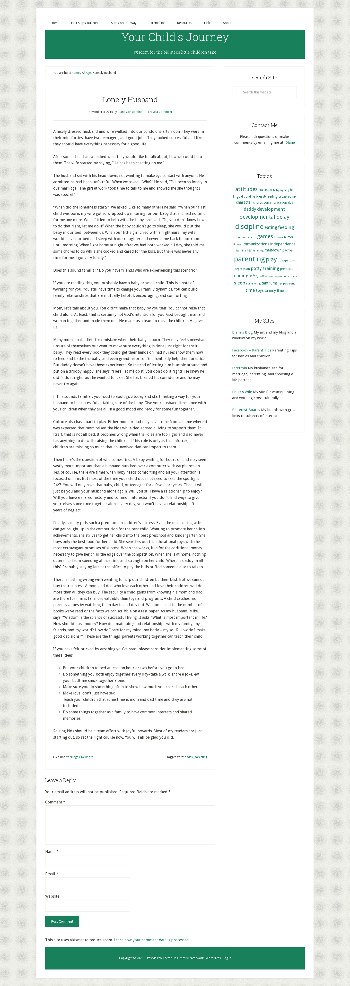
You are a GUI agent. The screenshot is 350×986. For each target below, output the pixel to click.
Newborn (87, 757)
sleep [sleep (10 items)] (239, 283)
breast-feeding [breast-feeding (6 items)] (267, 197)
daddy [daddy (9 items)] (250, 209)
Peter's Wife (242, 392)
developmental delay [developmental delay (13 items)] (264, 217)
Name (52, 852)
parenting (200, 757)
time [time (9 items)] (250, 290)
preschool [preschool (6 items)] (287, 269)
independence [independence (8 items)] (283, 244)
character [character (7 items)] (244, 202)
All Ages (75, 757)
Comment (55, 802)
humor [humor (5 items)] (288, 237)
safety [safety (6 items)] (253, 276)
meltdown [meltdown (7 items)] (272, 250)
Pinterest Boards (246, 410)
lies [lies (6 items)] (249, 250)
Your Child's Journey (175, 36)
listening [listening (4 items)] (258, 250)
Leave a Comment (160, 112)
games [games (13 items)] (265, 237)
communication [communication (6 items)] (275, 202)
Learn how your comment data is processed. (152, 940)
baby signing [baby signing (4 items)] (281, 190)
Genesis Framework (190, 958)
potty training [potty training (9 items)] (265, 268)
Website (52, 896)
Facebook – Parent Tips (251, 350)
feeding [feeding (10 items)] (286, 227)
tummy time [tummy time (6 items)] (274, 290)
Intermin (239, 368)
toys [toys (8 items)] (260, 290)
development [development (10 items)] (271, 209)
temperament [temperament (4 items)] (287, 283)
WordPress (213, 958)
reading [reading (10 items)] (240, 275)
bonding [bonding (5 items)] (249, 197)
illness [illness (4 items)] (237, 244)
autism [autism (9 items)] (265, 189)
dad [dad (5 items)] (290, 202)
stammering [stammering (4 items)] (253, 283)
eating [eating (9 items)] (270, 227)
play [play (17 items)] (271, 259)
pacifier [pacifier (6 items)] (287, 250)
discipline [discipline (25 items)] (249, 227)
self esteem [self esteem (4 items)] (266, 276)
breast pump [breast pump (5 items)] (287, 197)
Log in (227, 958)
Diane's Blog (242, 332)
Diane (290, 142)
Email (51, 874)
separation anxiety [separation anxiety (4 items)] (285, 276)
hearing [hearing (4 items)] (278, 237)
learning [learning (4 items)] (241, 250)
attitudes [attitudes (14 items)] (246, 189)
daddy (189, 757)
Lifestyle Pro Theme (159, 958)
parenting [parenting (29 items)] (249, 259)
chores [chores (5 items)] (258, 202)
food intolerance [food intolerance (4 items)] (246, 237)
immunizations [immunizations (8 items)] (256, 244)
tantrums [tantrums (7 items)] (270, 283)
